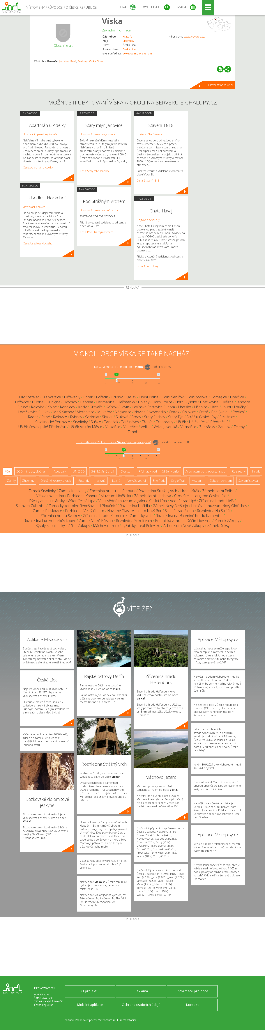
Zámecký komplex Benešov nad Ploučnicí (82, 505)
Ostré (203, 411)
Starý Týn (175, 416)
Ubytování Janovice (34, 207)
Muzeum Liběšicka (116, 495)
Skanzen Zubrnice (30, 505)
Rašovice (60, 416)
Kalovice (37, 406)
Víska (112, 21)
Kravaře (127, 36)
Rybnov (76, 416)
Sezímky (83, 61)
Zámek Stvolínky (42, 490)
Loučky (239, 406)
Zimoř (132, 431)
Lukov (45, 411)
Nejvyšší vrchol (136, 481)
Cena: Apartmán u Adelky (38, 167)
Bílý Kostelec (29, 397)
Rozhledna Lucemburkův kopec (50, 520)
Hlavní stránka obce (221, 85)
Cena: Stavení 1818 (148, 180)
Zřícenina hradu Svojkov (60, 515)
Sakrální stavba (248, 481)
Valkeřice (112, 426)
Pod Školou (220, 411)
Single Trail (178, 481)
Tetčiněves (130, 421)
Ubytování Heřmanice (149, 134)
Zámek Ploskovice (47, 510)
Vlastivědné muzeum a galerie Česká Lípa (132, 500)
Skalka (107, 416)
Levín (125, 406)
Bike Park (158, 481)
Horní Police (162, 401)
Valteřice (130, 426)
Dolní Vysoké (197, 397)
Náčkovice (123, 411)
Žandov (224, 426)
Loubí (226, 406)
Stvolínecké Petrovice (52, 421)
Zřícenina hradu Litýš (216, 500)
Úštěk (181, 421)
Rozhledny (238, 471)
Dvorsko (70, 401)
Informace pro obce (192, 991)
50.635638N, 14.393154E (137, 53)
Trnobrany (164, 421)
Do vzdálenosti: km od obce (118, 367)
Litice (214, 406)
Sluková (122, 416)
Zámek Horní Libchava (152, 495)
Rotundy (83, 481)
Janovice (64, 61)
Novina (140, 411)
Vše (7, 471)
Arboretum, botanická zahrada (205, 471)
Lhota (170, 406)
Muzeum (197, 481)
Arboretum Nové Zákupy (183, 525)
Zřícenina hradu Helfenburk (112, 490)
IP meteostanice (127, 1020)
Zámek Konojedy (72, 490)
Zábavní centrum (221, 481)
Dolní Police (148, 397)
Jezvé (24, 406)
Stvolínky (80, 421)
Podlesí (239, 411)
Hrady (256, 471)
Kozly (82, 406)
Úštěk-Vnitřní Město (85, 426)
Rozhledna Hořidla (135, 505)
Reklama (141, 991)
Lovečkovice (28, 411)
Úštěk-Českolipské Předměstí (42, 426)
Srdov (136, 416)
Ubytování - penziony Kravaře (40, 134)
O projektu (90, 991)
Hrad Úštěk (189, 490)
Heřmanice (105, 401)
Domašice (219, 397)
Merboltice (85, 411)
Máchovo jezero (106, 525)
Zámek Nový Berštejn (170, 505)
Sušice (96, 421)
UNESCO (79, 471)
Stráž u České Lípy (201, 416)
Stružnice (227, 416)
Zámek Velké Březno (96, 520)
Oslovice (189, 411)
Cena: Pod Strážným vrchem (96, 232)
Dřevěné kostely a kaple (56, 481)
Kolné (52, 406)
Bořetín (102, 397)
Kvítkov (111, 406)
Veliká (92, 61)
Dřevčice (237, 397)
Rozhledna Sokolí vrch (134, 520)
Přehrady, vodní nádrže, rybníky (159, 471)
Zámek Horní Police (218, 490)
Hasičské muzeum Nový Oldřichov (219, 505)
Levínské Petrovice (147, 406)
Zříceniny (28, 481)
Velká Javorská (165, 426)
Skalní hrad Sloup (179, 510)
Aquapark (60, 471)
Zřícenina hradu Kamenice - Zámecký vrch (118, 515)
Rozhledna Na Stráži (213, 510)
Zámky (11, 481)
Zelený (239, 426)
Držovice (22, 401)
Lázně (116, 481)
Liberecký (128, 40)
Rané (73, 61)
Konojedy (67, 406)
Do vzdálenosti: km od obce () (113, 442)
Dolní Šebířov (172, 397)
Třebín (147, 421)
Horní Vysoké (186, 401)
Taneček (111, 421)
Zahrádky (207, 426)
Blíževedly (72, 397)
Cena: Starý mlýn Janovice (95, 171)
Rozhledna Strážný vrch (158, 490)
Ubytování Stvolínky (148, 220)
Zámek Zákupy (227, 520)
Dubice (37, 401)
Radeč (33, 416)
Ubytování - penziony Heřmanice (99, 210)
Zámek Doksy (218, 525)
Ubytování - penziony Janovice (97, 134)
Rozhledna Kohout (82, 495)
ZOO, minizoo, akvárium (31, 471)
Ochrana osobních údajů (141, 1004)
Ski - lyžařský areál (102, 471)
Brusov (117, 397)
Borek (88, 397)
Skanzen (126, 471)
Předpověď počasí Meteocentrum (95, 1020)
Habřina (86, 401)
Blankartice (52, 397)
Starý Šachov (154, 416)
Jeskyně (100, 481)
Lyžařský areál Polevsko (141, 525)
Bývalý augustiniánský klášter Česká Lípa (62, 500)
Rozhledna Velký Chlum (84, 510)
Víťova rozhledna (50, 495)
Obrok (174, 411)
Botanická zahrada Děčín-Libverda (183, 520)
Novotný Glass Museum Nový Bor (134, 510)
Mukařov (104, 411)
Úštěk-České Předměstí (208, 421)
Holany (143, 401)
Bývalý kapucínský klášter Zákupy (63, 525)
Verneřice (188, 426)
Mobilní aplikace (90, 1004)
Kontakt (192, 1004)
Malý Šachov (63, 411)
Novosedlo (157, 411)
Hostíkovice (209, 401)
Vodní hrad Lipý (183, 500)
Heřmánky (126, 401)
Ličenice (200, 406)
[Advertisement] (132, 316)
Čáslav (131, 397)
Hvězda (228, 401)
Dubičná (53, 401)
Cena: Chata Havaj (147, 266)
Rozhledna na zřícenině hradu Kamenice (189, 515)
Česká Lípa (129, 49)
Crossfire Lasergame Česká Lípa (200, 495)
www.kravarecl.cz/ (194, 36)
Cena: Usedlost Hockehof (38, 243)
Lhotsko (184, 406)
